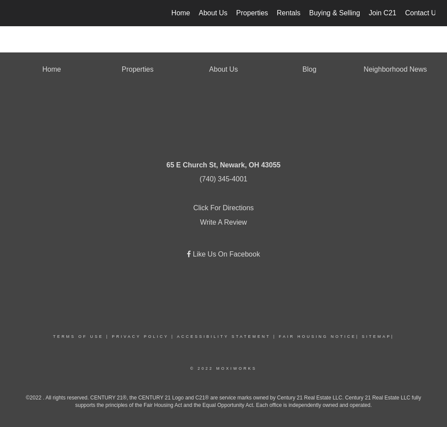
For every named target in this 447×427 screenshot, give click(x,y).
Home (181, 13)
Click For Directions (223, 208)
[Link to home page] (16, 13)
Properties (252, 13)
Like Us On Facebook (225, 254)
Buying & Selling (334, 13)
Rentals (288, 13)
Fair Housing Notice (317, 336)
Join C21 (382, 13)
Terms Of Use (78, 336)
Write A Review (223, 222)
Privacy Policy (140, 336)
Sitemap (377, 336)
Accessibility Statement (223, 336)
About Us (213, 13)
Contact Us (422, 13)
